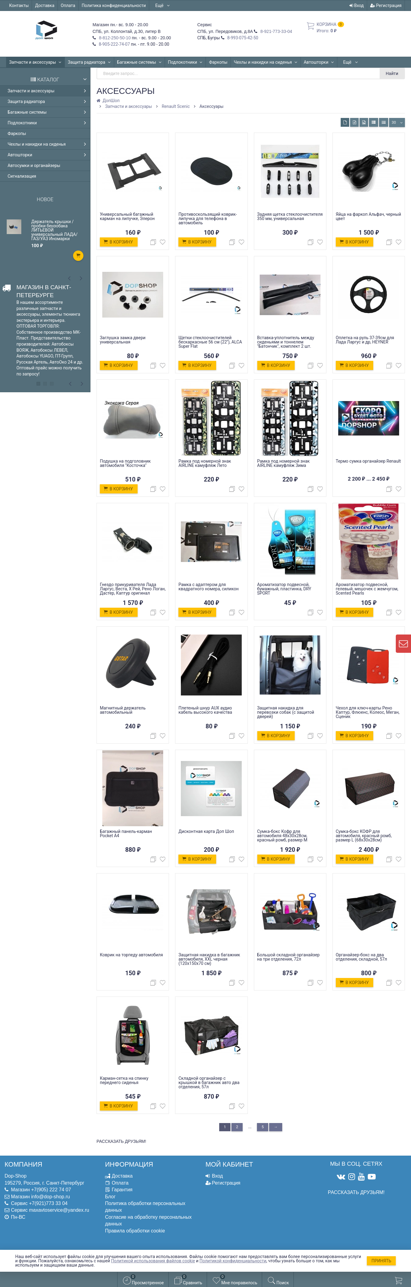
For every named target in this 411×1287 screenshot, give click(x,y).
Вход (357, 5)
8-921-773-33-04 (275, 31)
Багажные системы (139, 62)
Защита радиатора (89, 62)
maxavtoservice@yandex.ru (59, 1210)
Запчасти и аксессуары (35, 62)
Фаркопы (218, 62)
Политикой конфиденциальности (232, 1260)
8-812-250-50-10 (114, 37)
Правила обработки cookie (135, 1230)
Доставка (44, 5)
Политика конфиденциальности (114, 5)
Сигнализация (22, 176)
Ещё (162, 5)
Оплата (68, 5)
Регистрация (386, 5)
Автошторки (319, 62)
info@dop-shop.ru (50, 1196)
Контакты (19, 5)
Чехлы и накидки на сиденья (265, 62)
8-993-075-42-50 (242, 37)
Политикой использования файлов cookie (153, 1260)
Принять (381, 1260)
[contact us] (403, 644)
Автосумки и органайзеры (34, 165)
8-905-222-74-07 (114, 44)
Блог (110, 1196)
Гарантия (122, 1189)
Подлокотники (185, 62)
